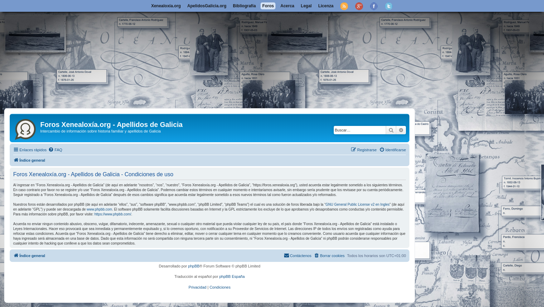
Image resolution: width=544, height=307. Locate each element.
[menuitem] (55, 150)
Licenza (325, 5)
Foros (268, 5)
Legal (306, 5)
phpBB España (232, 276)
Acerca (287, 5)
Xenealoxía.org (166, 5)
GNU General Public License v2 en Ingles (357, 204)
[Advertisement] (272, 56)
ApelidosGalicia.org (207, 5)
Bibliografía (244, 5)
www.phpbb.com (99, 209)
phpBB (193, 266)
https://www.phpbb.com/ (112, 214)
